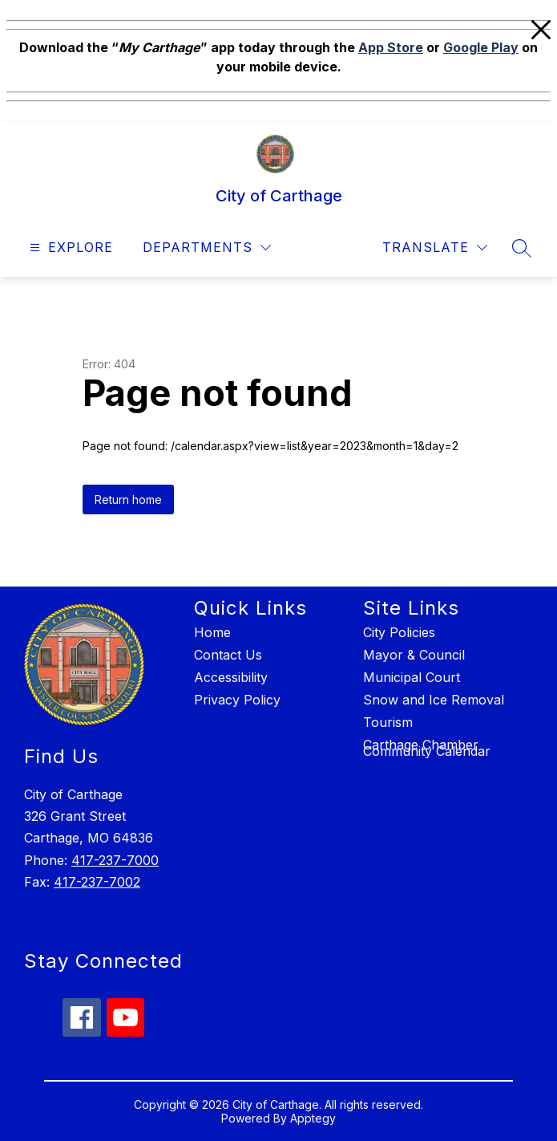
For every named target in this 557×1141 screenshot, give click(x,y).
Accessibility (231, 677)
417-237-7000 (115, 860)
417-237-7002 (97, 882)
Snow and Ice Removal (433, 699)
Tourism (388, 722)
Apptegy (313, 1118)
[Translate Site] (434, 248)
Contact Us (228, 655)
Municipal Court (411, 677)
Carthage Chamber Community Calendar (426, 747)
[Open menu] (69, 248)
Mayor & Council (414, 655)
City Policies (399, 632)
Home (212, 632)
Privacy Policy (237, 699)
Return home (128, 499)
